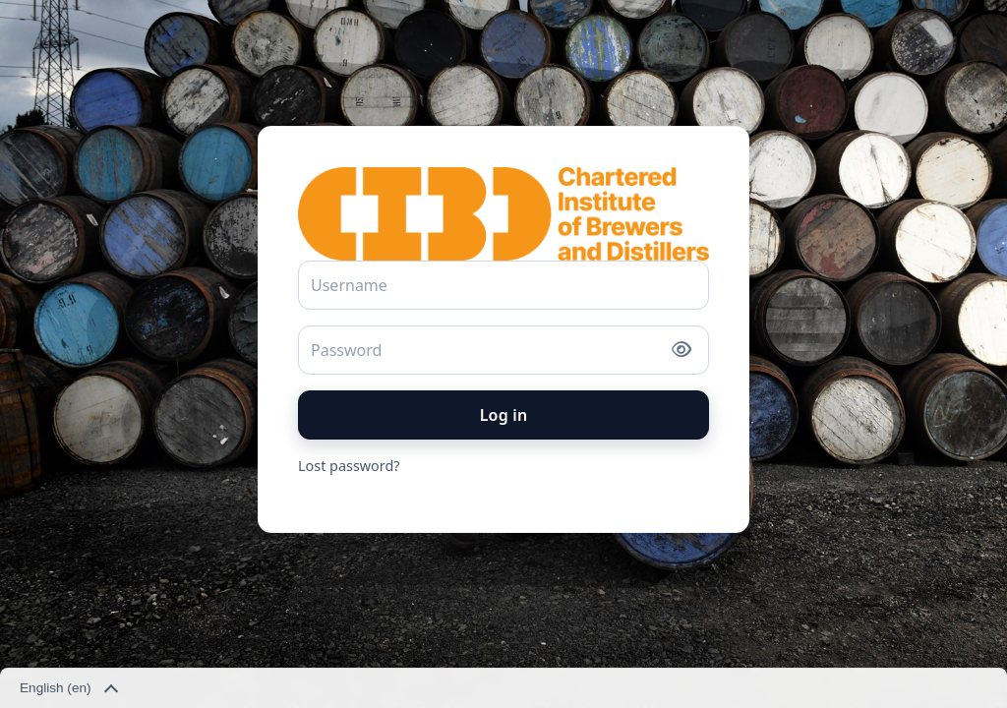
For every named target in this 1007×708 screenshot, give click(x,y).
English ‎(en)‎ (68, 689)
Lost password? (349, 465)
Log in (504, 415)
